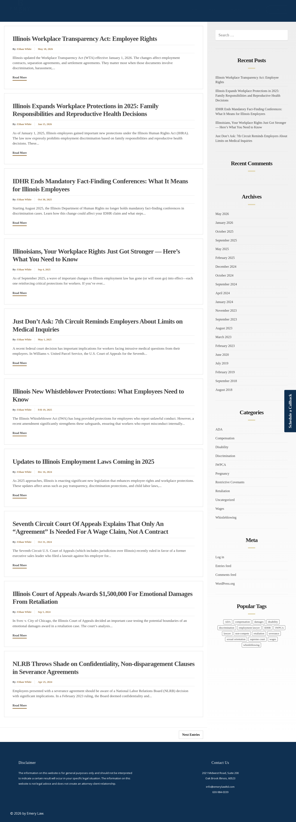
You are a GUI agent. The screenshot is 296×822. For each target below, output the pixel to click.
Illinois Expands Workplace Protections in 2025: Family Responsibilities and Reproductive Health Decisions (247, 95)
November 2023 (226, 310)
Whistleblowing (225, 517)
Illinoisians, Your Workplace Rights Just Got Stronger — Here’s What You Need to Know (250, 125)
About (213, 9)
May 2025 (222, 249)
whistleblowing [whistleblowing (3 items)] (251, 645)
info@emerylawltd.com (220, 787)
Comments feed (225, 574)
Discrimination (225, 456)
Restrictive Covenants (229, 482)
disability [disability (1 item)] (273, 621)
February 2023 (225, 346)
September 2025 (226, 240)
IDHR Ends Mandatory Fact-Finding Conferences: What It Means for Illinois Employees (248, 111)
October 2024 (224, 275)
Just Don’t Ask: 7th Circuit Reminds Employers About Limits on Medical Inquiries (251, 138)
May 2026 (222, 214)
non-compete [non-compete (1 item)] (242, 633)
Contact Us (278, 9)
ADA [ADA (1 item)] (228, 621)
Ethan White (24, 49)
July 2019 (221, 363)
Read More (20, 77)
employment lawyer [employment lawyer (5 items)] (249, 627)
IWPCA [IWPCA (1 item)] (279, 627)
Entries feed (223, 566)
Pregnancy (222, 473)
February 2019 (225, 372)
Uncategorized (225, 500)
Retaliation (222, 491)
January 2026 (224, 222)
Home (192, 9)
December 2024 (225, 266)
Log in (219, 557)
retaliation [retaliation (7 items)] (259, 633)
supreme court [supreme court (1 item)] (257, 639)
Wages (219, 508)
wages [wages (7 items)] (272, 639)
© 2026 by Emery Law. (27, 813)
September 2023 (226, 319)
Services (235, 9)
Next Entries (191, 734)
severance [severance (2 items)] (274, 633)
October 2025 (224, 231)
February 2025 (225, 257)
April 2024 (222, 293)
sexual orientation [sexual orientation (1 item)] (236, 639)
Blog (256, 9)
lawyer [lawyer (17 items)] (227, 633)
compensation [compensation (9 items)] (242, 621)
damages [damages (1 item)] (259, 621)
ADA (219, 429)
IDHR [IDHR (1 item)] (267, 627)
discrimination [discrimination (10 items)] (226, 627)
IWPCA (220, 464)
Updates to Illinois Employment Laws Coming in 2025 (83, 461)
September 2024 (226, 284)
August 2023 (223, 328)
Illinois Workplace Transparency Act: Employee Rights (85, 38)
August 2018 (223, 389)
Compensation (224, 438)
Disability (221, 447)
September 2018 (226, 381)
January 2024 (224, 302)
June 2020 (222, 354)
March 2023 (223, 337)
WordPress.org (225, 583)
